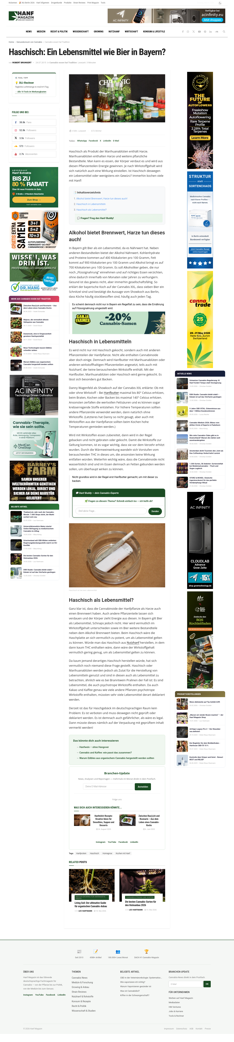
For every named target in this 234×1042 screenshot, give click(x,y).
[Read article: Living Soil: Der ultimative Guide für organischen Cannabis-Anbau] (92, 885)
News (29, 31)
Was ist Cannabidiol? (130, 991)
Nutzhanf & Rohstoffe (82, 996)
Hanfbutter (111, 393)
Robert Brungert (22, 62)
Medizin (41, 31)
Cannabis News (79, 977)
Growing (98, 31)
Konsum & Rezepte (81, 1001)
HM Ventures (175, 1007)
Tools (103, 2)
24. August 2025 (103, 829)
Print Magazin (93, 2)
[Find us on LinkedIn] (210, 31)
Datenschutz (181, 1029)
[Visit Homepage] (27, 15)
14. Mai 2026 (150, 910)
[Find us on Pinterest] (205, 31)
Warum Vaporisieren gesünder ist (135, 986)
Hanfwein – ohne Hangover (94, 747)
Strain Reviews (79, 2)
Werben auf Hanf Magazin (181, 998)
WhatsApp (82, 141)
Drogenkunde (56, 2)
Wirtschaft (131, 31)
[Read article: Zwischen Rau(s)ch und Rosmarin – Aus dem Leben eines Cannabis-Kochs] (127, 820)
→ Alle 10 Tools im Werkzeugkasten (30, 92)
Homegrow (107, 853)
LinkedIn (107, 141)
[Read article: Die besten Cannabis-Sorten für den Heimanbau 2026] (142, 885)
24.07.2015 (41, 62)
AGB (191, 1029)
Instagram (100, 842)
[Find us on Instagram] (188, 31)
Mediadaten (174, 1002)
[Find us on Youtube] (199, 31)
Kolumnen (13, 2)
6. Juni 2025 (149, 829)
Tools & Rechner (176, 1016)
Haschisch (94, 853)
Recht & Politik (59, 31)
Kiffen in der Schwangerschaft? (134, 995)
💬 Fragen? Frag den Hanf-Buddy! (95, 218)
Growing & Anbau (80, 987)
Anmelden (143, 786)
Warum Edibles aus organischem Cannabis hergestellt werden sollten (116, 758)
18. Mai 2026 (100, 911)
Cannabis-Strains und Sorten (140, 897)
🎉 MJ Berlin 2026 (26, 2)
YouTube (112, 842)
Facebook (93, 141)
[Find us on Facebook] (183, 31)
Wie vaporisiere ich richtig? (132, 982)
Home (11, 42)
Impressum (169, 1029)
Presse (208, 1029)
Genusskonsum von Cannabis (29, 42)
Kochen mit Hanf (123, 853)
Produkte (67, 2)
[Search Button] (224, 31)
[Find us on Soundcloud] (216, 31)
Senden (155, 511)
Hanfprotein (81, 853)
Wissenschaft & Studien (84, 1010)
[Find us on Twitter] (193, 31)
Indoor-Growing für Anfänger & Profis (90, 898)
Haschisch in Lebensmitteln (91, 204)
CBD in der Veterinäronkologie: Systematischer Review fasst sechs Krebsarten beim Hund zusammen (141, 977)
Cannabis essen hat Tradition (57, 42)
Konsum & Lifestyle (154, 31)
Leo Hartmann (85, 911)
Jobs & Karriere (176, 1011)
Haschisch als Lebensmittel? (91, 209)
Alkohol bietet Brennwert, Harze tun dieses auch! (102, 198)
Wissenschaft (81, 31)
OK (207, 984)
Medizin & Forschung (82, 982)
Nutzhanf (114, 31)
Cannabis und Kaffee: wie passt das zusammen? (105, 752)
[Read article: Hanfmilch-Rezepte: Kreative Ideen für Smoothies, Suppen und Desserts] (82, 820)
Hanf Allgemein (42, 2)
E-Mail (116, 141)
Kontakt (199, 1029)
